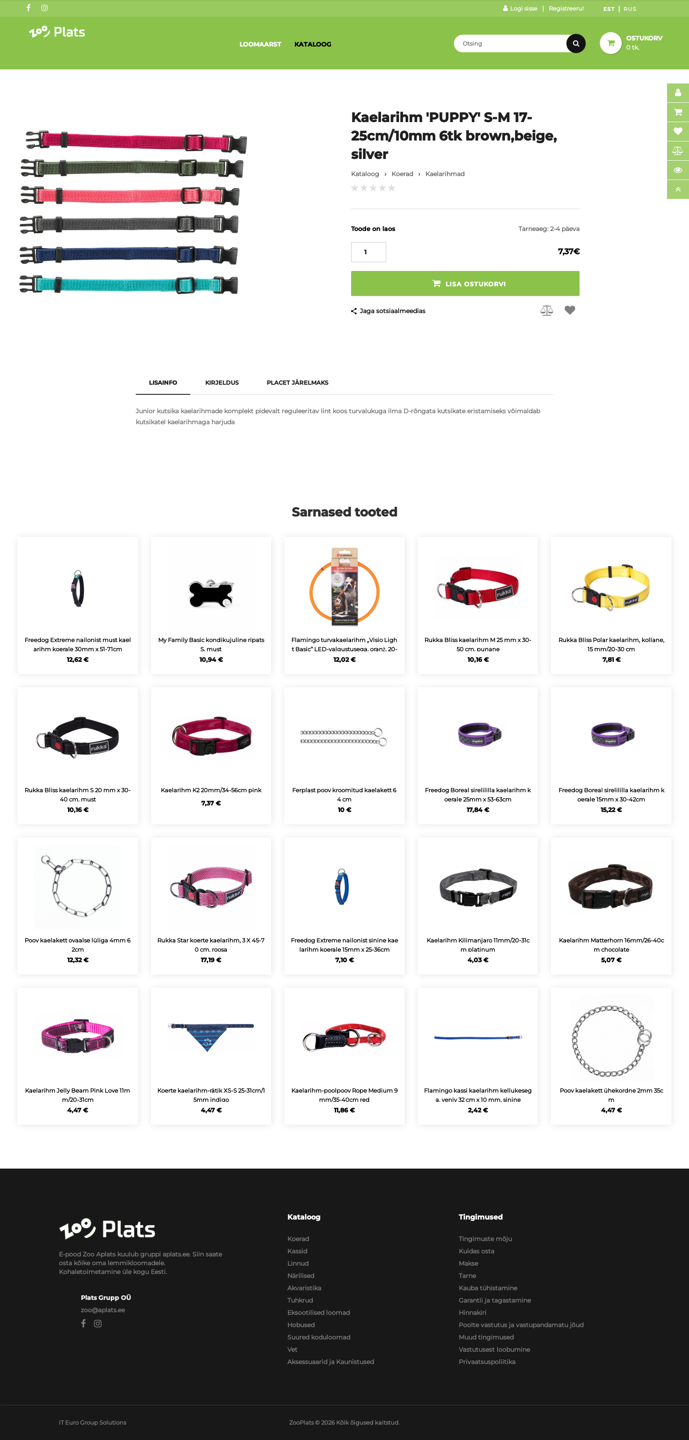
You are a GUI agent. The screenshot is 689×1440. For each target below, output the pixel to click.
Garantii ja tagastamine (495, 1300)
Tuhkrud (300, 1300)
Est (609, 9)
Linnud (297, 1263)
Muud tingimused (486, 1337)
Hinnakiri (472, 1313)
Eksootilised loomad (318, 1313)
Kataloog (312, 44)
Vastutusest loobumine (494, 1349)
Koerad (298, 1239)
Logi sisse (520, 8)
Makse (468, 1263)
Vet (292, 1349)
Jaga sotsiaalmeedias (392, 311)
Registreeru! (566, 8)
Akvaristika (304, 1288)
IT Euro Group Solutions (92, 1422)
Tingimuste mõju (485, 1239)
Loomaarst (260, 44)
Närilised (300, 1276)
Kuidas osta (476, 1251)
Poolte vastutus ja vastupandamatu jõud (521, 1325)
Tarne (467, 1276)
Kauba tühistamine (488, 1288)
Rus (630, 9)
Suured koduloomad (318, 1337)
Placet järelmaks (297, 382)
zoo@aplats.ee (103, 1310)
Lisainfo (163, 382)
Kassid (297, 1251)
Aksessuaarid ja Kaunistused (330, 1362)
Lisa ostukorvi (469, 283)
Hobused (301, 1325)
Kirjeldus (222, 382)
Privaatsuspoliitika (487, 1362)
